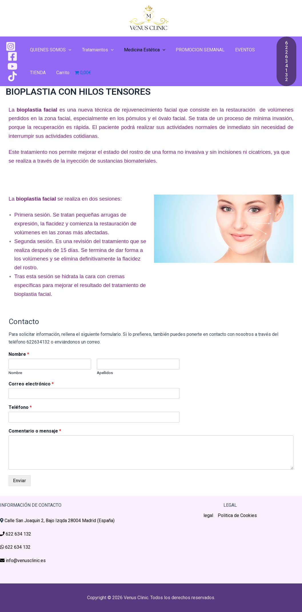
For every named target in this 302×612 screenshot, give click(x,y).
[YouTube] (12, 66)
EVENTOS (239, 49)
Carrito (60, 72)
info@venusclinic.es (25, 560)
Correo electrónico (31, 384)
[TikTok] (12, 76)
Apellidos (105, 373)
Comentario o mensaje (35, 431)
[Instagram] (11, 46)
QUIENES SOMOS (50, 50)
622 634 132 (18, 534)
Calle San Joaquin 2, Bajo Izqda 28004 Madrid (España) (60, 520)
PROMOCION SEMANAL (195, 49)
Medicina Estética (141, 50)
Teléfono (20, 407)
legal (208, 515)
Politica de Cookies (237, 515)
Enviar (19, 480)
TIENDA (37, 72)
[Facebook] (12, 56)
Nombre (19, 354)
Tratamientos (96, 50)
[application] (68, 50)
